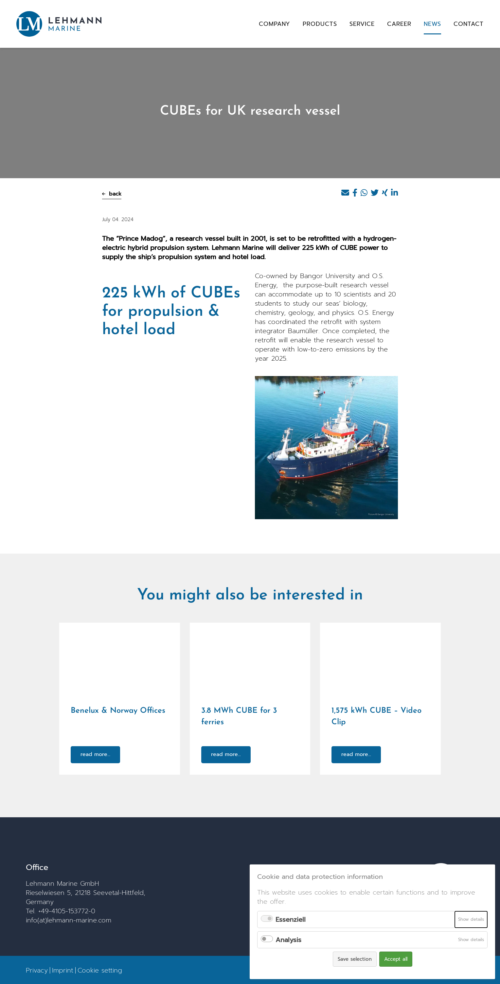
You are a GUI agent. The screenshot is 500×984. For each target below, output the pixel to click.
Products (320, 23)
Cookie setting (100, 970)
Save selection (355, 959)
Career (399, 23)
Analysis (288, 940)
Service (362, 23)
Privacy (37, 970)
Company (274, 23)
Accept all (395, 959)
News (432, 23)
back (111, 194)
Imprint (62, 970)
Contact (469, 23)
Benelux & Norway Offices (118, 711)
